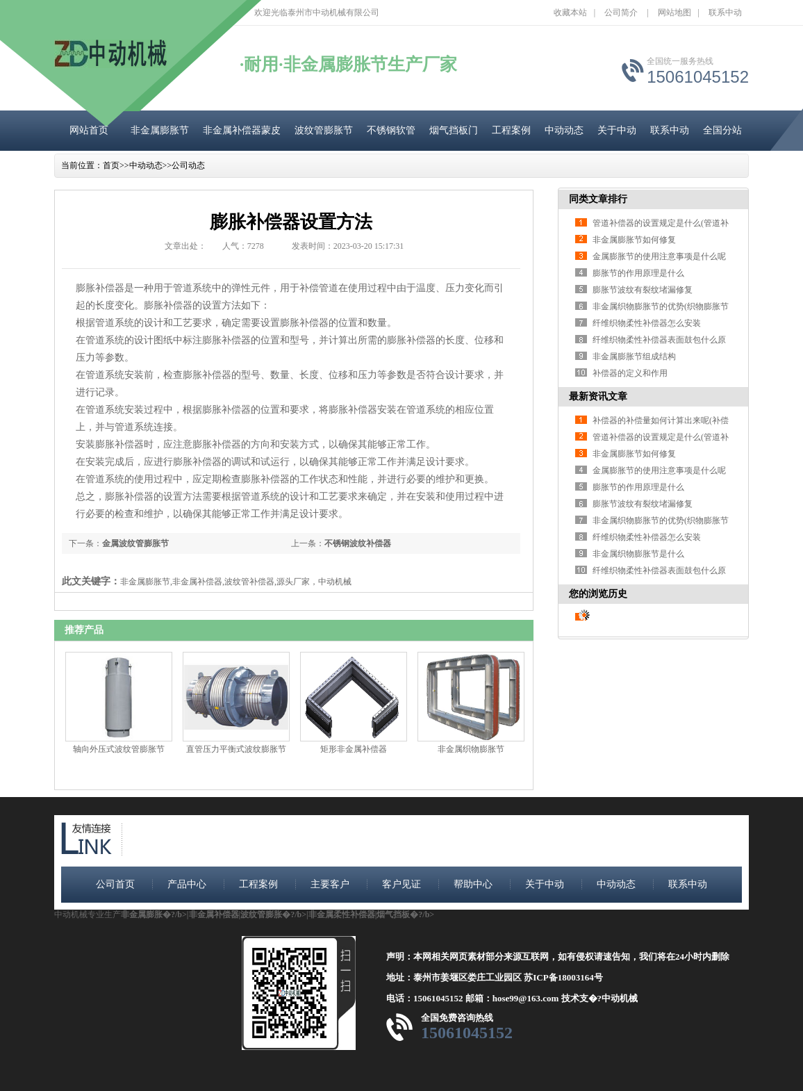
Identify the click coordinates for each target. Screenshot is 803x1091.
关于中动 (616, 130)
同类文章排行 (598, 199)
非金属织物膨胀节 (471, 749)
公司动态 (188, 165)
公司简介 (621, 12)
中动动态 (564, 130)
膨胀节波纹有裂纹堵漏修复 (643, 290)
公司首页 (115, 884)
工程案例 (511, 130)
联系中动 (725, 12)
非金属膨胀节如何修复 (634, 240)
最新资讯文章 (598, 396)
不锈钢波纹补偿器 (357, 543)
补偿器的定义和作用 (630, 373)
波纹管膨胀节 (324, 130)
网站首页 (88, 130)
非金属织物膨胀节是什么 (638, 554)
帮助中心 (473, 884)
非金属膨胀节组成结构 (634, 356)
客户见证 (401, 884)
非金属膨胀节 (160, 130)
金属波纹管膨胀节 (135, 543)
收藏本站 (570, 12)
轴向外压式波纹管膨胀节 (119, 749)
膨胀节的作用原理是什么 (638, 273)
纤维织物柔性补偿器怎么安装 (647, 323)
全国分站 (722, 130)
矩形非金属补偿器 (353, 749)
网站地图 (674, 12)
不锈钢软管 (391, 130)
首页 (111, 165)
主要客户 (330, 884)
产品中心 (186, 884)
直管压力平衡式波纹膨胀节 (236, 749)
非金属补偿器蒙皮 (242, 130)
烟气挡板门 (453, 130)
